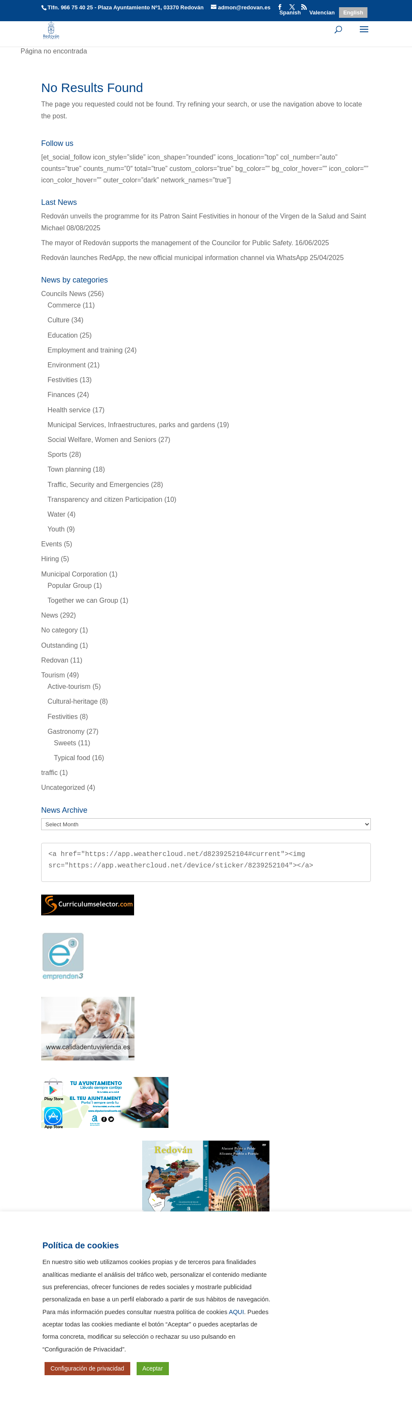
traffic (49, 772)
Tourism (53, 675)
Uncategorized (63, 787)
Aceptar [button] (153, 1368)
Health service (69, 410)
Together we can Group (83, 600)
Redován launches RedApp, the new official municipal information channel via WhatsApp (174, 257)
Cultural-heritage (73, 701)
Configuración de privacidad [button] (87, 1368)
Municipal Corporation (74, 574)
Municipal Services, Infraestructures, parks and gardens (131, 424)
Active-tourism (69, 686)
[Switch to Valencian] (322, 12)
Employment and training (85, 350)
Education (63, 335)
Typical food (72, 757)
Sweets (65, 743)
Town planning (69, 469)
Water (56, 514)
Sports (57, 454)
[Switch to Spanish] (290, 12)
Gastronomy (66, 731)
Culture (59, 320)
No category (59, 630)
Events (51, 544)
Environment (67, 365)
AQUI (236, 1312)
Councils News (63, 293)
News (49, 615)
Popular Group (70, 585)
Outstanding (59, 645)
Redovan (54, 660)
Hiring (50, 558)
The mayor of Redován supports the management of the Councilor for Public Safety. (167, 242)
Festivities (63, 379)
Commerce (64, 305)
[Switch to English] (353, 12)
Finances (61, 394)
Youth (56, 529)
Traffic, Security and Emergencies (98, 484)
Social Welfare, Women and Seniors (102, 439)
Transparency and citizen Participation (105, 499)
